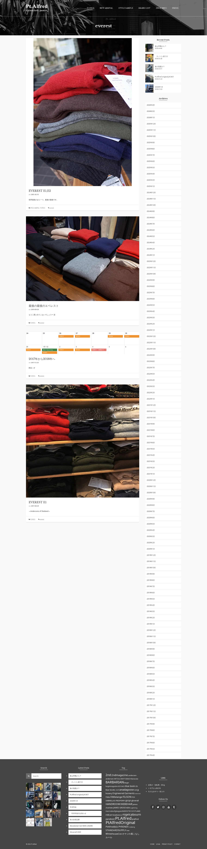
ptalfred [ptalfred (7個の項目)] (135, 819)
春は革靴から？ (160, 46)
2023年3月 (151, 317)
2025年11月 (151, 130)
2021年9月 (151, 424)
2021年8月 (151, 430)
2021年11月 (151, 411)
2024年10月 (151, 205)
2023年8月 (151, 286)
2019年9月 (151, 574)
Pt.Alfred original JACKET (164, 77)
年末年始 (73, 807)
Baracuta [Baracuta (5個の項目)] (134, 779)
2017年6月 (151, 742)
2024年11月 (151, 199)
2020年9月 (151, 499)
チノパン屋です (161, 56)
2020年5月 (151, 524)
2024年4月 (151, 242)
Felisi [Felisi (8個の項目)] (108, 797)
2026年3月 (151, 111)
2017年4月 (151, 755)
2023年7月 (151, 292)
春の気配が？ (160, 66)
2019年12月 (151, 555)
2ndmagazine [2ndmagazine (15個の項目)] (119, 775)
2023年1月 (151, 330)
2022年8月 (151, 361)
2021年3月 (151, 461)
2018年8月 (151, 655)
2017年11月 (151, 711)
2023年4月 (151, 311)
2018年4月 (151, 680)
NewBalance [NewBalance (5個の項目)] (117, 815)
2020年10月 (151, 492)
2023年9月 (151, 280)
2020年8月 (151, 505)
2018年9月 (151, 649)
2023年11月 (151, 267)
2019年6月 (151, 592)
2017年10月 (151, 717)
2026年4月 (151, 105)
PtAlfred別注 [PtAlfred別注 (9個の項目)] (112, 826)
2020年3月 (151, 536)
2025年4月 (151, 174)
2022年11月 (151, 342)
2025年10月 (151, 136)
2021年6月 (151, 442)
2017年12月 (151, 705)
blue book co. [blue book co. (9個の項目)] (131, 786)
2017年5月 (151, 749)
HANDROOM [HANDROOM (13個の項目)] (113, 804)
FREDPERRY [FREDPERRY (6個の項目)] (120, 800)
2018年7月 (151, 661)
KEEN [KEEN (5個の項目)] (128, 808)
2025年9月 (151, 142)
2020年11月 (151, 486)
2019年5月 (151, 599)
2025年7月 (151, 155)
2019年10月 (151, 567)
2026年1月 (159, 87)
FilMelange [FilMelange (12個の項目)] (116, 796)
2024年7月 (151, 224)
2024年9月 (151, 211)
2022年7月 (151, 367)
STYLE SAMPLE (34, 208)
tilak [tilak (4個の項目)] (127, 830)
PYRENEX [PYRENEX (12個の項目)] (123, 826)
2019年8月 (151, 580)
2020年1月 (151, 549)
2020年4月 (151, 530)
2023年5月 (151, 305)
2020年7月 (151, 511)
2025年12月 (151, 124)
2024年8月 (151, 217)
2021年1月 (151, 474)
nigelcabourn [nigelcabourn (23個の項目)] (131, 814)
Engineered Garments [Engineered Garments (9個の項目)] (124, 793)
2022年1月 (151, 399)
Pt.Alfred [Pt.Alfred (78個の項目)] (123, 818)
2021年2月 (151, 467)
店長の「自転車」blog (156, 785)
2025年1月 (151, 186)
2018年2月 (151, 692)
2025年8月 (151, 149)
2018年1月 (151, 699)
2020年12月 (151, 480)
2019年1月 (151, 624)
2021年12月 (151, 405)
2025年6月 (151, 161)
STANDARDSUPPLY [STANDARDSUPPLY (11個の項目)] (116, 830)
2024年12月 (151, 192)
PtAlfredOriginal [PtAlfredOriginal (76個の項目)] (120, 822)
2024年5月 (151, 236)
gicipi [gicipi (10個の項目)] (128, 800)
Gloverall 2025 (75, 832)
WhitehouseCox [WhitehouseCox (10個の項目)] (114, 833)
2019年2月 (151, 617)
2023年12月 (151, 261)
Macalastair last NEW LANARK (81, 826)
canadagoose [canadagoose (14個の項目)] (126, 789)
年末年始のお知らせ (78, 813)
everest (52, 208)
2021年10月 (151, 417)
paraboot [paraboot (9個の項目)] (110, 819)
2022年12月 (151, 336)
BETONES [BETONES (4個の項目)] (121, 786)
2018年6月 (151, 667)
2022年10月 (151, 349)
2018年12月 (151, 630)
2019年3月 (151, 611)
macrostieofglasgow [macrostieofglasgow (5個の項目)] (114, 811)
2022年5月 (151, 374)
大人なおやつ (153, 791)
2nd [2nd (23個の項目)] (108, 775)
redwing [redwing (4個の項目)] (132, 827)
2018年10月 (151, 642)
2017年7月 (151, 736)
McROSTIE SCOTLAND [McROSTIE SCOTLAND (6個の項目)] (131, 811)
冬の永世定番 (75, 819)
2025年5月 (151, 167)
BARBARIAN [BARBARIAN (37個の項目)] (115, 782)
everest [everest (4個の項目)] (137, 794)
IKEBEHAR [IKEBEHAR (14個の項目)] (126, 804)
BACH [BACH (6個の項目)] (128, 779)
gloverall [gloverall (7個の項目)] (135, 800)
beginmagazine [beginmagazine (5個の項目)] (112, 786)
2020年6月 (151, 517)
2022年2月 (151, 392)
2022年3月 (151, 386)
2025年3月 (151, 180)
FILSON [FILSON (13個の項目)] (127, 796)
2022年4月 (151, 380)
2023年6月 (151, 299)
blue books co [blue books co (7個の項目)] (112, 790)
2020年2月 (151, 542)
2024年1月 (151, 255)
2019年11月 (151, 561)
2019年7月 (151, 586)
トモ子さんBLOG (154, 788)
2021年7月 (151, 436)
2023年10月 (151, 274)
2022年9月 (151, 355)
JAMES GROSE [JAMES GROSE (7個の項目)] (119, 807)
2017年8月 (151, 730)
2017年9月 (151, 724)
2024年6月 (151, 230)
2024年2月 (151, 249)
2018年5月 (151, 674)
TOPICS (42, 208)
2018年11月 (151, 636)
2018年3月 (151, 686)
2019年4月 (151, 605)
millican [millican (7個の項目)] (109, 815)
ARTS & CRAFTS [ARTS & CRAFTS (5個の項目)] (120, 779)
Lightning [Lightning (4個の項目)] (133, 808)
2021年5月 (151, 449)
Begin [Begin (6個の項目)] (126, 782)
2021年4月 (151, 455)
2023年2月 (151, 324)
